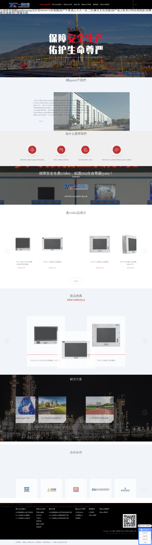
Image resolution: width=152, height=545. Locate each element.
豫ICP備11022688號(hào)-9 (128, 528)
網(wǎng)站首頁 (45, 4)
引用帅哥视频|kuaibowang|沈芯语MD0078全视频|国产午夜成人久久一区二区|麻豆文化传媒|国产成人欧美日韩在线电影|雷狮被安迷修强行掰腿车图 (75, 11)
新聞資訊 (96, 4)
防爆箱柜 (38, 537)
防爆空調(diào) (47, 537)
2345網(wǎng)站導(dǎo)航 (59, 537)
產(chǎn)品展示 (57, 4)
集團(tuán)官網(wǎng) (28, 537)
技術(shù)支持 (68, 4)
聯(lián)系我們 (104, 4)
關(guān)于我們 (86, 4)
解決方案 (77, 4)
